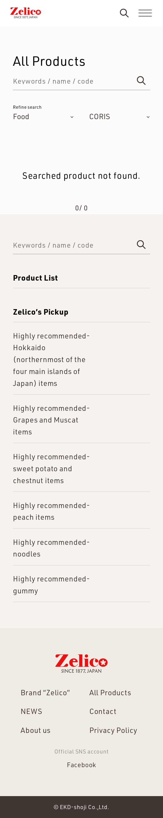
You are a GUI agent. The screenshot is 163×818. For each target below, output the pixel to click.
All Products (110, 692)
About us (36, 730)
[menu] (145, 13)
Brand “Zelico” (45, 692)
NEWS (31, 711)
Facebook (81, 765)
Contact (103, 711)
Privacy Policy (113, 730)
